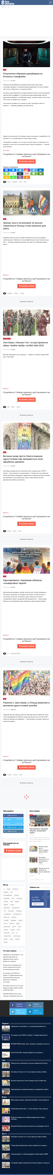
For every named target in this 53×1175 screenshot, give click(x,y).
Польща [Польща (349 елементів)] (6, 901)
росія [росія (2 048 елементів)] (19, 926)
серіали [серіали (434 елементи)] (6, 929)
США (8, 406)
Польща (16, 293)
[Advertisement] (26, 22)
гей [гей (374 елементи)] (5, 911)
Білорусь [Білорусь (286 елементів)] (6, 892)
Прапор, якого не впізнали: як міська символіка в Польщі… (29, 1063)
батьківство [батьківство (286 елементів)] (7, 907)
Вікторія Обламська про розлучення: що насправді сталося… (30, 1126)
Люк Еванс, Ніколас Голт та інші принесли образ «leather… (29, 1072)
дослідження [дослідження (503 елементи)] (7, 914)
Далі (37, 879)
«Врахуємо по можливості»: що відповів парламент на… (29, 1026)
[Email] (40, 173)
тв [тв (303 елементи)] (16, 933)
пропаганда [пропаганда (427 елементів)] (7, 926)
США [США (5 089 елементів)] (11, 901)
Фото (8, 338)
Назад (32, 879)
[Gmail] (27, 173)
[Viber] (20, 177)
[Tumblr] (20, 173)
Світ (5, 69)
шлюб (19, 531)
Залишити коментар (26, 301)
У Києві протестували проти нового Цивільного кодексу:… (29, 1145)
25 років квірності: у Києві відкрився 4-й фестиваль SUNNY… (30, 1154)
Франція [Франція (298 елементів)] (6, 904)
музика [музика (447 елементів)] (20, 920)
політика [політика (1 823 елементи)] (11, 923)
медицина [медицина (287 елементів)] (13, 920)
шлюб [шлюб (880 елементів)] (11, 939)
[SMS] (33, 173)
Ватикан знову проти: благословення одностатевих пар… (29, 1080)
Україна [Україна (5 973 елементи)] (17, 901)
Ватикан (9, 531)
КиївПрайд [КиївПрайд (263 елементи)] (6, 898)
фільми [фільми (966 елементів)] (6, 939)
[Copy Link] (6, 177)
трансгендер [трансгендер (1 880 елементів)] (16, 936)
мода (25, 181)
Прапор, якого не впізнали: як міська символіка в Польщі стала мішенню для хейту (12, 967)
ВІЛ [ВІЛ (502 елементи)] (11, 892)
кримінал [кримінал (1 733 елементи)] (14, 917)
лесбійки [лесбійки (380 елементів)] (6, 920)
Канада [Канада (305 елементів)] (16, 895)
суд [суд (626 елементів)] (13, 933)
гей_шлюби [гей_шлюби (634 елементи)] (11, 911)
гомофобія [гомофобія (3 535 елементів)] (19, 911)
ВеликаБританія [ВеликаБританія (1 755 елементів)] (8, 895)
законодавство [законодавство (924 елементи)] (17, 914)
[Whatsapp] (13, 177)
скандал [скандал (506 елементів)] (12, 929)
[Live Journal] (13, 173)
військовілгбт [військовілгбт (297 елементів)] (15, 907)
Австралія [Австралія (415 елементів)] (15, 889)
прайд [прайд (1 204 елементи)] (17, 923)
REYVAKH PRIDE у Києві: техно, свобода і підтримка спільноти (30, 1044)
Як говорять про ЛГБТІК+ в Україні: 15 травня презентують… (29, 1035)
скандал (22, 293)
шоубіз (18, 406)
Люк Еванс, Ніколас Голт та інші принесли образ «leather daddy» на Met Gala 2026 (13, 988)
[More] (27, 177)
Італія (20, 181)
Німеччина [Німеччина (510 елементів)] (19, 898)
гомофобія (14, 181)
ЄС (8, 653)
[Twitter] (33, 170)
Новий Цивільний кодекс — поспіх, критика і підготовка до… (30, 1108)
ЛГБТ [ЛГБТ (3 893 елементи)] (13, 898)
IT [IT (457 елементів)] (4, 889)
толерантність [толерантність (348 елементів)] (7, 936)
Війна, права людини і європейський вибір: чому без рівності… (30, 1100)
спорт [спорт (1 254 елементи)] (18, 929)
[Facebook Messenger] (13, 170)
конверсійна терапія (15, 653)
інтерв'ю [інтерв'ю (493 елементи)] (17, 939)
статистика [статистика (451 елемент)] (7, 933)
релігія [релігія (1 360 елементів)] (14, 926)
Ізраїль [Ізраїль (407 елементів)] (8, 889)
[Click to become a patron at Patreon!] (26, 161)
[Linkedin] (40, 170)
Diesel (8, 181)
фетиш (13, 406)
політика (9, 774)
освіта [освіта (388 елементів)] (5, 923)
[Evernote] (6, 173)
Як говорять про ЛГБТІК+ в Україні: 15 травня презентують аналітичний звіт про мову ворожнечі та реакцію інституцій (13, 977)
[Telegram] (20, 170)
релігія (14, 531)
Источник (6, 150)
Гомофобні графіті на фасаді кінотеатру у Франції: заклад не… (30, 1163)
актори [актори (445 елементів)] (12, 904)
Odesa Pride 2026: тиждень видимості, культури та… (27, 1052)
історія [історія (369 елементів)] (5, 942)
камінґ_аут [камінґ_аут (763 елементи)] (6, 917)
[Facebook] (6, 170)
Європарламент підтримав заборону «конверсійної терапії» (39, 831)
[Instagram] (27, 170)
